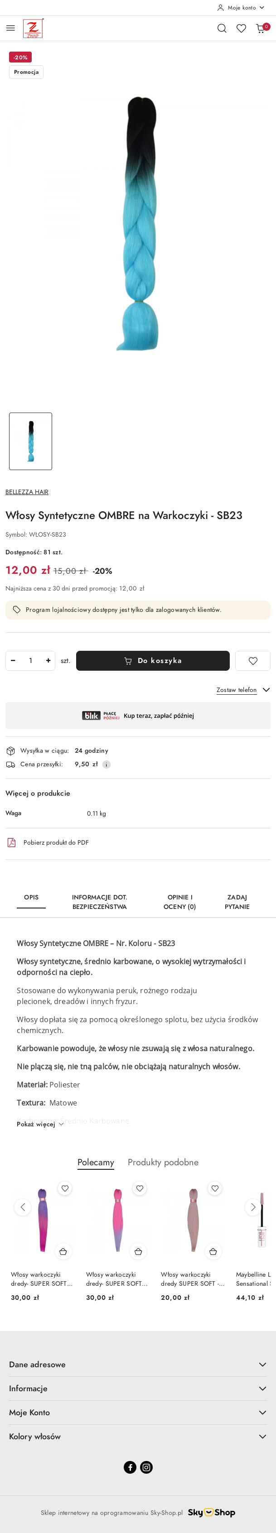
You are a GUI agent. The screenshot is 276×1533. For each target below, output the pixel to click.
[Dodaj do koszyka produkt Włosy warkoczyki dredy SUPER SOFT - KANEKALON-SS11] (213, 1251)
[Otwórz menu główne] (10, 28)
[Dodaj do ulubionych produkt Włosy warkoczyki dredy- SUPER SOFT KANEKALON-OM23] (139, 1188)
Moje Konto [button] (138, 1412)
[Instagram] (146, 1467)
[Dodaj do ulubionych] (253, 661)
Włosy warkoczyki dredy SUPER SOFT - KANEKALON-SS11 (190, 1279)
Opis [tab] (31, 897)
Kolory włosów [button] (138, 1436)
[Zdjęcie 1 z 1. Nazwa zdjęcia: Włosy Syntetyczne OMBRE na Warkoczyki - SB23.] (30, 441)
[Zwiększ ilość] (48, 660)
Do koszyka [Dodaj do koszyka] (153, 661)
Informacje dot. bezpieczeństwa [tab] (99, 902)
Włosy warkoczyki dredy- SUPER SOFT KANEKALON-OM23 (114, 1279)
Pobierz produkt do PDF (47, 842)
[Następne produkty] (253, 1207)
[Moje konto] (241, 7)
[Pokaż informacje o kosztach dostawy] (106, 764)
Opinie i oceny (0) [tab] (180, 902)
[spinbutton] (30, 660)
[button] (96, 1167)
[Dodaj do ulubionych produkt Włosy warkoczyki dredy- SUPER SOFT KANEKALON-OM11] (65, 1188)
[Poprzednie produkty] (23, 1207)
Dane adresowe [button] (138, 1364)
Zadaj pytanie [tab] (237, 902)
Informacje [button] (138, 1388)
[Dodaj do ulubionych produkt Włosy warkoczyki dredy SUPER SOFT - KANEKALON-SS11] (215, 1188)
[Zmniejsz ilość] (12, 660)
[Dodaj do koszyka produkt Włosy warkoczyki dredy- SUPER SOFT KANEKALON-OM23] (138, 1251)
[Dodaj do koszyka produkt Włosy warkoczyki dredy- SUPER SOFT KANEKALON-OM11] (63, 1251)
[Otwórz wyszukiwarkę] (222, 28)
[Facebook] (130, 1467)
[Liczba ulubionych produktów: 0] (241, 28)
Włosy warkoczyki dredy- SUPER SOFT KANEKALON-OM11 (39, 1279)
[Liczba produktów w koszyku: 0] (260, 28)
